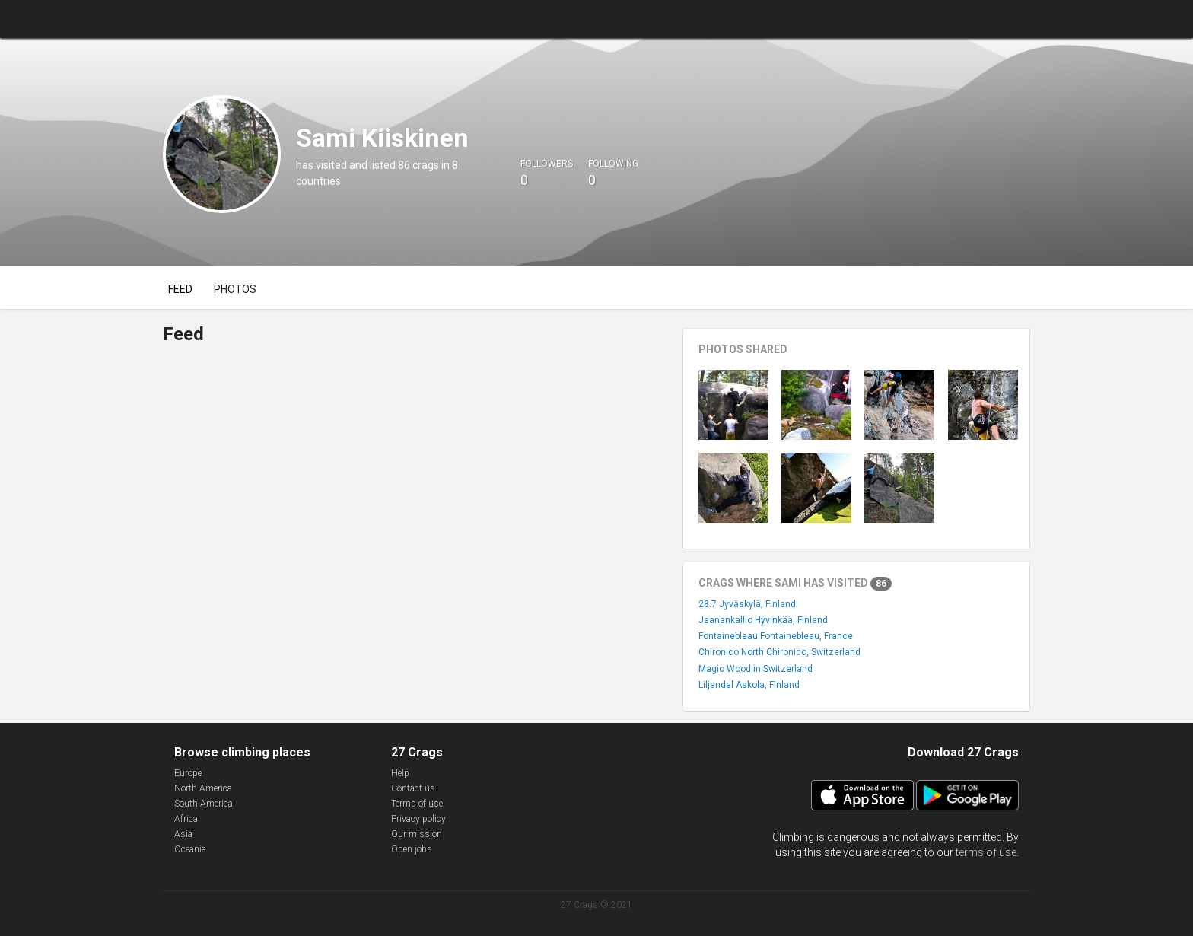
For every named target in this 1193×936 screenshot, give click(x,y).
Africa (186, 818)
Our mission (416, 834)
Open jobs (411, 849)
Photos (235, 289)
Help (400, 773)
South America (203, 803)
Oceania (190, 849)
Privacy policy (418, 818)
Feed (180, 289)
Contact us (413, 788)
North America (203, 788)
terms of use (986, 852)
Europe (188, 773)
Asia (183, 834)
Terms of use (417, 803)
